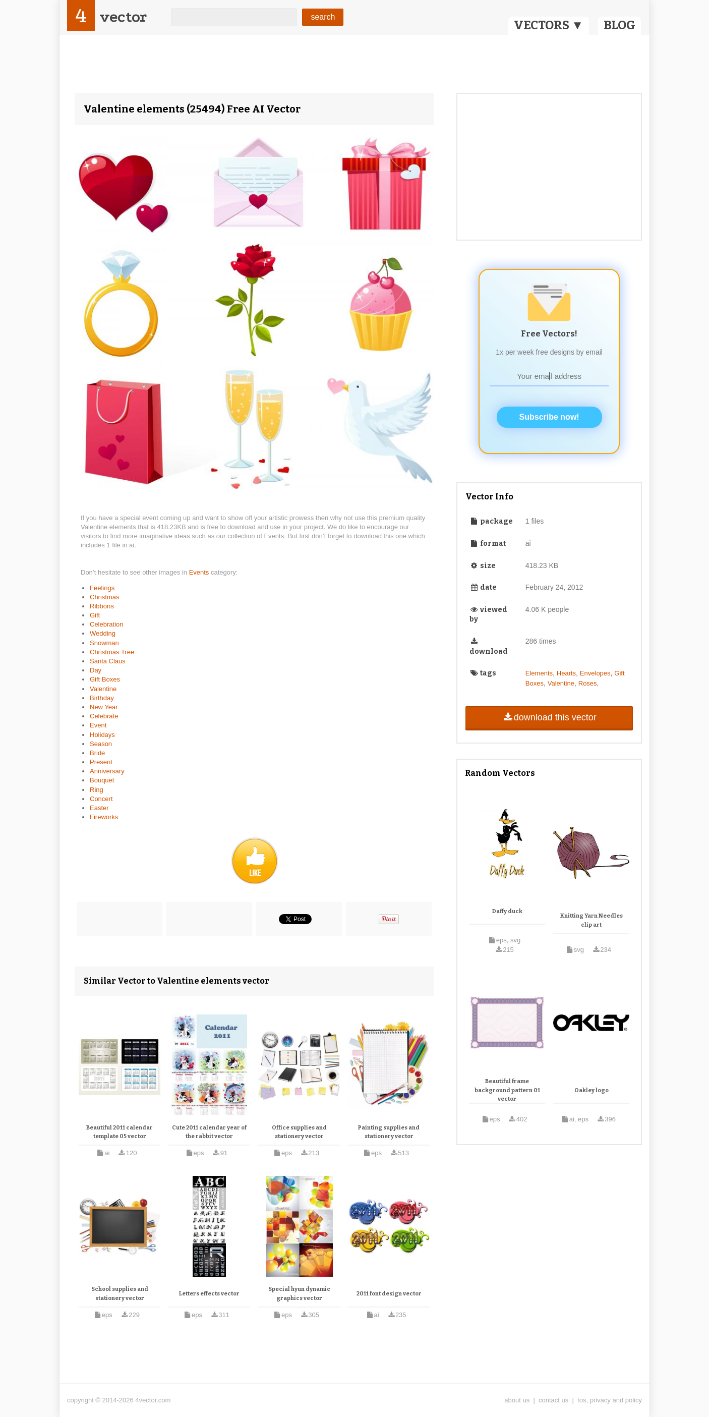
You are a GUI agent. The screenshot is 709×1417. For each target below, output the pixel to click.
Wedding (102, 633)
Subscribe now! (549, 417)
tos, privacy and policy (609, 1400)
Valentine (103, 689)
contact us (553, 1400)
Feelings (102, 588)
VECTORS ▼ (548, 25)
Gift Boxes (105, 679)
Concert (101, 799)
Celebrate (104, 716)
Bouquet (102, 780)
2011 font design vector (389, 1293)
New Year (104, 707)
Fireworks (104, 817)
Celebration (107, 624)
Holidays (102, 735)
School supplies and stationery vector (119, 1293)
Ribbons (102, 606)
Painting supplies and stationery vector (389, 1132)
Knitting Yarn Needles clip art (591, 920)
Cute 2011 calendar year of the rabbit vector (209, 1132)
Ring (96, 789)
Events (200, 572)
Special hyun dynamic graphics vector (299, 1293)
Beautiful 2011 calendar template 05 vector (119, 1132)
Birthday (102, 698)
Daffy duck (507, 911)
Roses (587, 683)
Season (101, 744)
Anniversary (107, 771)
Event (98, 725)
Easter (99, 808)
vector (123, 17)
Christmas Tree (112, 652)
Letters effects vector (209, 1293)
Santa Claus (108, 661)
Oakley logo (591, 1090)
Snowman (104, 643)
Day (95, 670)
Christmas (105, 597)
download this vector (549, 717)
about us (516, 1400)
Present (101, 762)
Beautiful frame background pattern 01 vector (507, 1090)
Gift (95, 615)
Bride (97, 753)
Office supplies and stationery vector (299, 1132)
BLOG (619, 25)
